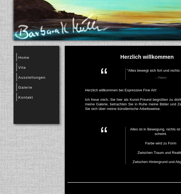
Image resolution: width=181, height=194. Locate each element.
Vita (22, 67)
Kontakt (25, 97)
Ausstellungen (32, 77)
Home (23, 58)
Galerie (25, 87)
